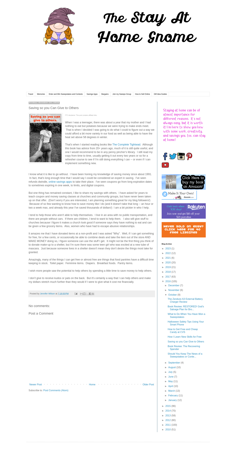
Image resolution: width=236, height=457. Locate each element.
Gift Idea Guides (160, 94)
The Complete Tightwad (126, 144)
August (172, 367)
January (172, 400)
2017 (168, 276)
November (174, 290)
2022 (168, 253)
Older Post (148, 384)
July (170, 372)
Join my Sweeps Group (121, 94)
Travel (30, 94)
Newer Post (35, 384)
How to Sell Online (142, 94)
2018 (168, 272)
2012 (168, 420)
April (171, 386)
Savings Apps (92, 94)
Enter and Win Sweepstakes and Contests (66, 94)
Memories (41, 94)
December (174, 285)
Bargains (105, 94)
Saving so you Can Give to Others (186, 341)
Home (92, 384)
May (171, 381)
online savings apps (60, 181)
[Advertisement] (118, 69)
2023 (168, 248)
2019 (168, 267)
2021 (168, 258)
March (172, 391)
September (174, 362)
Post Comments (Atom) (55, 390)
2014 (168, 410)
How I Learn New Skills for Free (185, 336)
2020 (168, 262)
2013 (168, 415)
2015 (168, 406)
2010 (168, 429)
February (173, 395)
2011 (168, 425)
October (172, 294)
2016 (168, 281)
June (171, 376)
